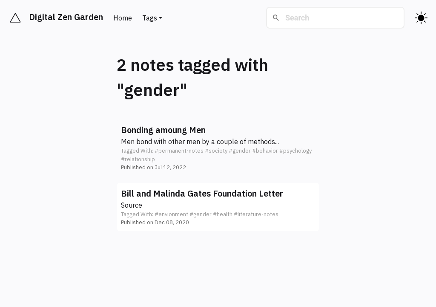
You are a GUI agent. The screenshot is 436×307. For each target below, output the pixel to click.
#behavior (265, 150)
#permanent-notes (179, 150)
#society (216, 150)
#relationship (138, 159)
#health (222, 214)
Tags (149, 18)
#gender (240, 150)
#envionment (171, 214)
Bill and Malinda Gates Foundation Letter (202, 193)
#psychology (295, 150)
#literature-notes (256, 214)
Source (131, 205)
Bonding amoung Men (163, 130)
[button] (218, 147)
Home (122, 18)
